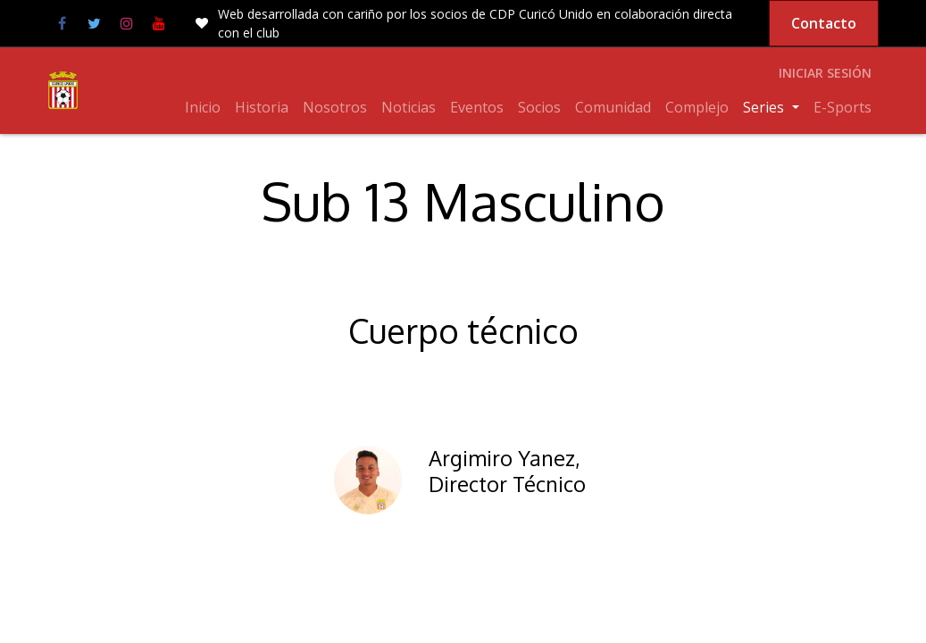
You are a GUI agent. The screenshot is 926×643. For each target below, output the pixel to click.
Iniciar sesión (825, 72)
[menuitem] (203, 107)
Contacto (823, 23)
